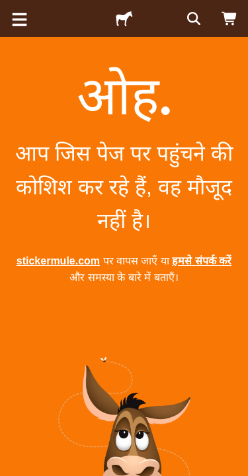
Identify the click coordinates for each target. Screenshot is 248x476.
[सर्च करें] (192, 18)
